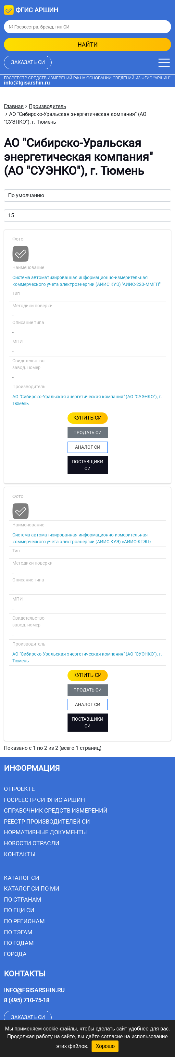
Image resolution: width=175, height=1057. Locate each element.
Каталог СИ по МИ (31, 888)
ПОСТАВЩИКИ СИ (87, 465)
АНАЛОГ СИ (87, 447)
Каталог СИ (21, 877)
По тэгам (18, 932)
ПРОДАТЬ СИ (87, 432)
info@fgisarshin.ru (27, 82)
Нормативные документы (45, 832)
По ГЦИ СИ (19, 910)
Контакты (20, 854)
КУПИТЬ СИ (87, 418)
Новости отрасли (31, 843)
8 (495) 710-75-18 (26, 1000)
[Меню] (164, 62)
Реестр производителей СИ (47, 821)
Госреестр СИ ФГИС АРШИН (44, 799)
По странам (22, 899)
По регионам (24, 921)
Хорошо (105, 1046)
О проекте (19, 788)
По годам (19, 942)
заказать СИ (28, 62)
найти (88, 44)
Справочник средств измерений (55, 810)
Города (15, 953)
